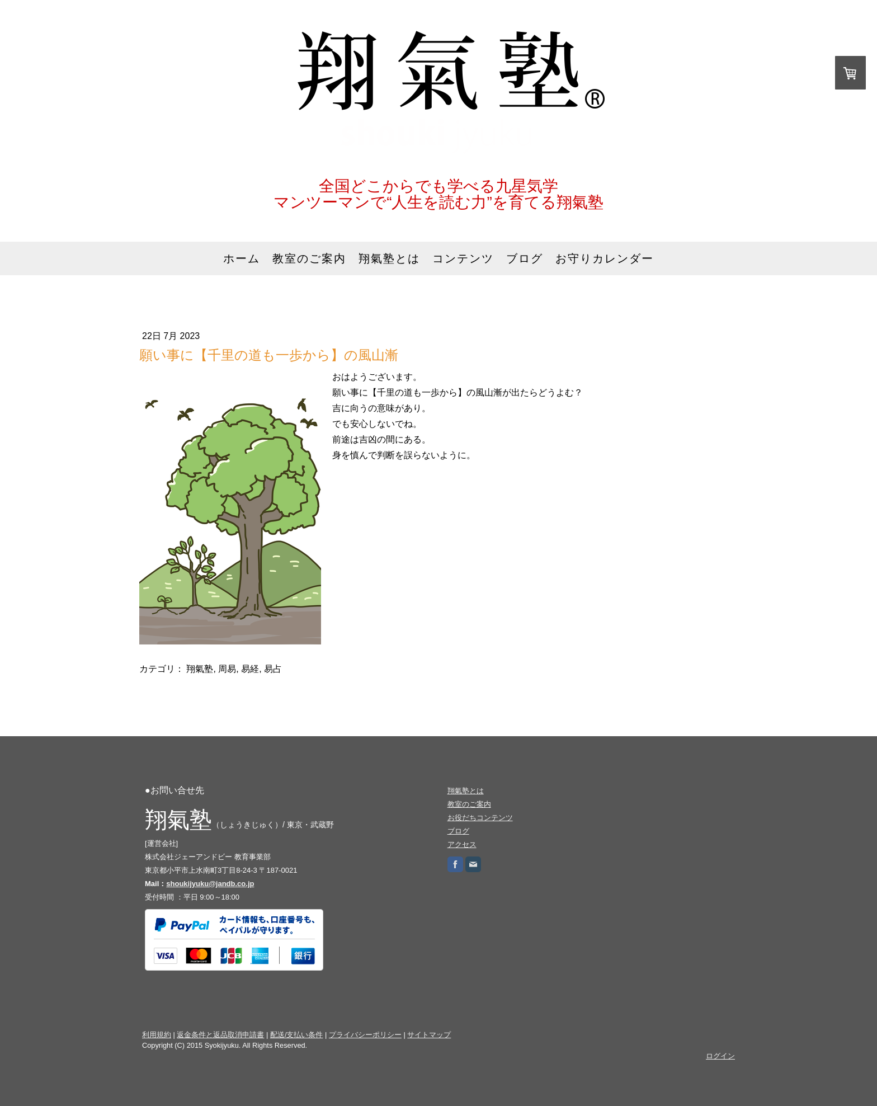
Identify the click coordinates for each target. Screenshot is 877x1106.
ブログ (524, 258)
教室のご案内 (309, 258)
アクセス (462, 844)
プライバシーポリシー (365, 1034)
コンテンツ (463, 258)
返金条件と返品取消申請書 (220, 1034)
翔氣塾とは (389, 258)
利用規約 (156, 1034)
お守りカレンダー (604, 258)
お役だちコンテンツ (480, 817)
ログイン (720, 1056)
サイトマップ (429, 1034)
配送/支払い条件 (296, 1034)
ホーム (241, 258)
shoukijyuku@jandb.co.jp (210, 883)
